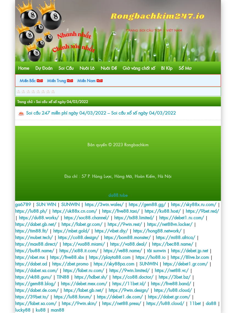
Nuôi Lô (87, 68)
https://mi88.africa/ (175, 237)
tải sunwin (156, 250)
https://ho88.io (150, 257)
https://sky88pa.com (114, 263)
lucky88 (22, 309)
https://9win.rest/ (125, 224)
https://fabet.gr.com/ (81, 224)
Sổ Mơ (185, 68)
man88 (57, 309)
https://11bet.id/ (129, 283)
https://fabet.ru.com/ (83, 270)
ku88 (41, 309)
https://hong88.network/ (157, 230)
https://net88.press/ (121, 303)
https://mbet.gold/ (71, 230)
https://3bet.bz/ (174, 276)
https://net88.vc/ (172, 270)
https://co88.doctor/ (133, 276)
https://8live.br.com (190, 257)
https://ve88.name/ (122, 250)
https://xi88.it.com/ (78, 250)
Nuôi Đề (109, 68)
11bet (195, 303)
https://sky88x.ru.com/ (193, 204)
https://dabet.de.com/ (36, 290)
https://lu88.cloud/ (173, 290)
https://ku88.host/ (163, 210)
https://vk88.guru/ (33, 276)
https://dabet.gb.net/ (35, 224)
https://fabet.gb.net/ (83, 290)
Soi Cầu (66, 68)
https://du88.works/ (39, 217)
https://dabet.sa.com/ (36, 270)
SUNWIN (70, 204)
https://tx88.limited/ (134, 217)
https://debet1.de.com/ (120, 296)
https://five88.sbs (67, 257)
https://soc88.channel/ (86, 217)
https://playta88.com (109, 257)
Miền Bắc (31, 80)
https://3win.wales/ (104, 204)
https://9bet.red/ (202, 210)
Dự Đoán (43, 68)
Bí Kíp (166, 68)
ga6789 (23, 204)
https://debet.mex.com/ (84, 283)
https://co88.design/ (78, 237)
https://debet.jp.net (189, 250)
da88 (211, 303)
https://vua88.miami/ (84, 243)
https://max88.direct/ (36, 243)
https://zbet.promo (70, 263)
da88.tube (118, 195)
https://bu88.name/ (34, 250)
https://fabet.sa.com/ (36, 303)
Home (23, 68)
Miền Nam (90, 80)
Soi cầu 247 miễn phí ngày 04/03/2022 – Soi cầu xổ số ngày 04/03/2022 (101, 112)
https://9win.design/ (129, 290)
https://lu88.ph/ (31, 210)
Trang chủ (25, 101)
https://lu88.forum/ (73, 296)
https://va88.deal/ (128, 243)
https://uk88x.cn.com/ (74, 210)
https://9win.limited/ (129, 270)
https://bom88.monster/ (127, 237)
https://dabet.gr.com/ (169, 296)
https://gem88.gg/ (147, 204)
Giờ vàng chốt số (139, 68)
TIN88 (63, 276)
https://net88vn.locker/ (169, 224)
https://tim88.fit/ (31, 230)
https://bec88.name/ (172, 243)
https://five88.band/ (171, 283)
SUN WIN (46, 204)
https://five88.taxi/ (120, 210)
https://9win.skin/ (79, 303)
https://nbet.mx (30, 257)
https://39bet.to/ (32, 296)
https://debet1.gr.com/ (185, 263)
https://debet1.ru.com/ (181, 217)
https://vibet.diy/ (111, 230)
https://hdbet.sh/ (90, 276)
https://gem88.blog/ (35, 283)
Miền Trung (60, 80)
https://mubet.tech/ (34, 237)
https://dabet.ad (31, 263)
